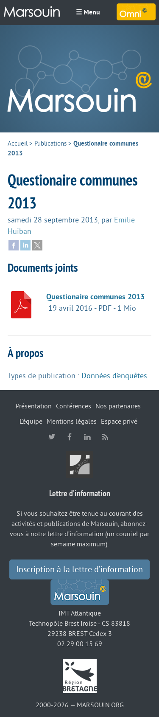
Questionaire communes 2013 (95, 296)
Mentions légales (72, 421)
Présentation (34, 406)
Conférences (73, 406)
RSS (105, 437)
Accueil (18, 143)
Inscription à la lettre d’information (79, 569)
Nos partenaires (118, 406)
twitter (52, 437)
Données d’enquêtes (114, 375)
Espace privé (119, 421)
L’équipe (31, 421)
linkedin (87, 437)
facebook (69, 437)
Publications (50, 143)
